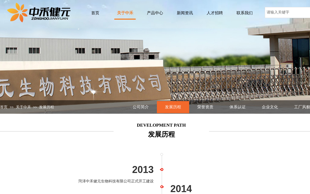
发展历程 (46, 107)
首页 (4, 107)
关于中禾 (23, 107)
